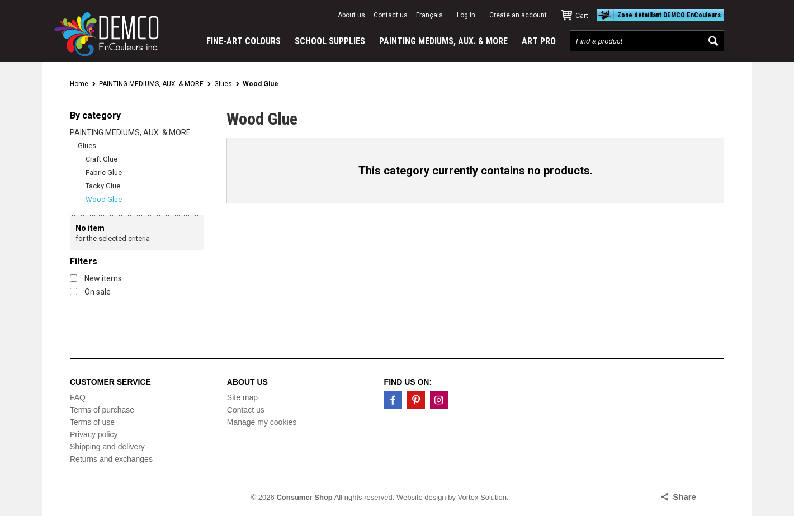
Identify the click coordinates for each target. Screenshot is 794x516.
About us (351, 15)
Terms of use (92, 422)
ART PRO (539, 41)
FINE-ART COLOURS (243, 41)
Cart (581, 16)
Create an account (518, 15)
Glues (223, 84)
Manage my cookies (262, 422)
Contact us (391, 15)
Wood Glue (104, 199)
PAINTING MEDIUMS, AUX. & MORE (443, 41)
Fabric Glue (104, 172)
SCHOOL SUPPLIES (330, 41)
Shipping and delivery (107, 446)
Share (684, 496)
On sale (90, 291)
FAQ (78, 397)
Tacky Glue (103, 186)
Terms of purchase (102, 409)
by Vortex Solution (477, 497)
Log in (466, 15)
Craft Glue (101, 159)
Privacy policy (94, 434)
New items (96, 278)
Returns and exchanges (111, 459)
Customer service (110, 381)
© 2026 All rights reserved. (323, 497)
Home (79, 84)
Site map (242, 397)
